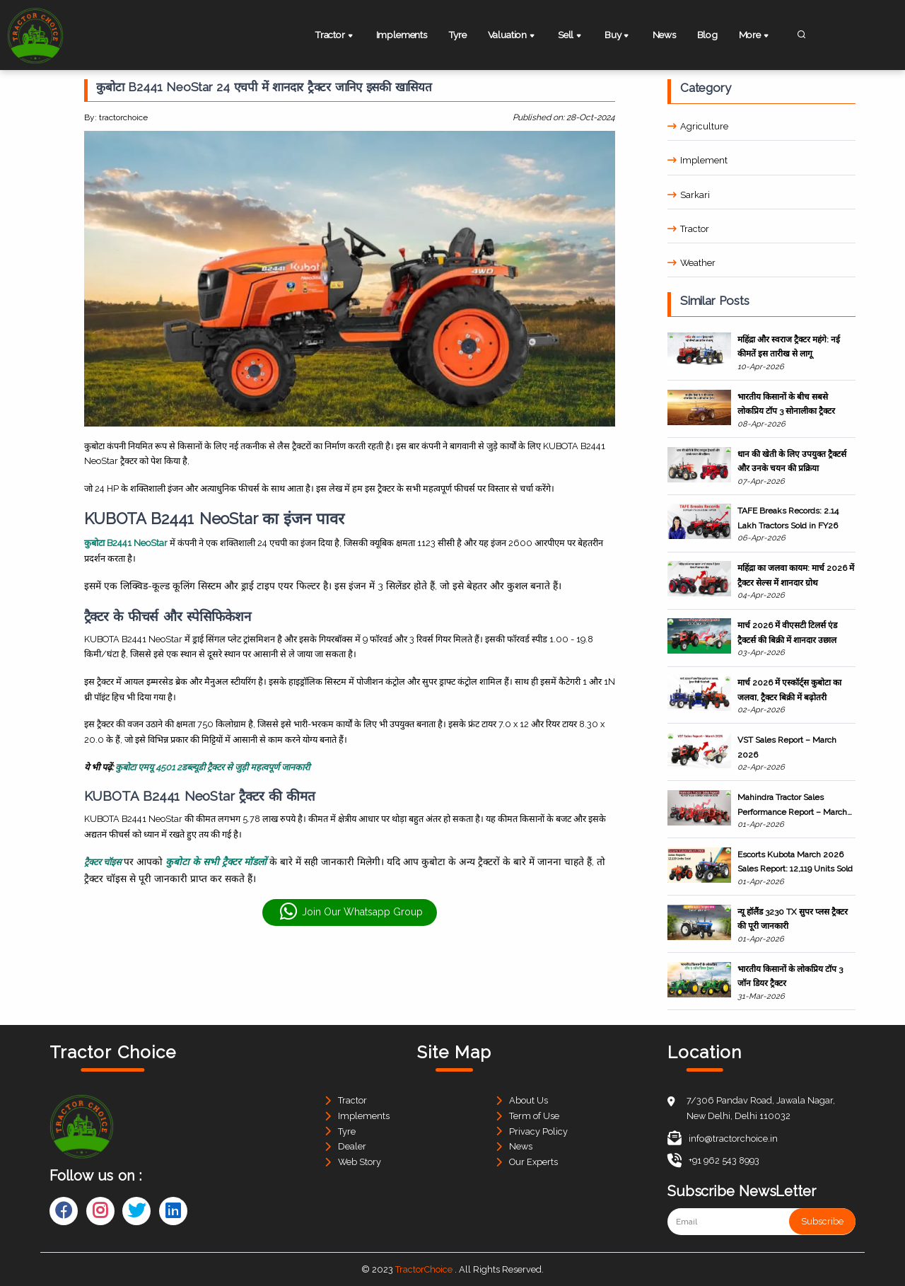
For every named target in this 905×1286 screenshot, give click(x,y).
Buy (618, 36)
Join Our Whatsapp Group (351, 912)
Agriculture (697, 126)
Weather (691, 262)
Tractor (336, 36)
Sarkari (688, 195)
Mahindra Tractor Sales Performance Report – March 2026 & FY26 (792, 805)
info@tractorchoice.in (722, 1138)
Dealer (352, 1146)
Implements (400, 34)
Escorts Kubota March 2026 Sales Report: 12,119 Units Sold (795, 862)
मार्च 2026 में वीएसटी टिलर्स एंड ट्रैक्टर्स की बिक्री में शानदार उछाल (787, 632)
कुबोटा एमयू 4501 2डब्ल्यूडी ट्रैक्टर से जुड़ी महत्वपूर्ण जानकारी (212, 767)
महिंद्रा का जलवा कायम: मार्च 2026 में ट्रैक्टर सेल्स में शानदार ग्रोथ (795, 575)
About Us (528, 1100)
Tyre (459, 34)
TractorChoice (423, 1269)
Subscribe (822, 1221)
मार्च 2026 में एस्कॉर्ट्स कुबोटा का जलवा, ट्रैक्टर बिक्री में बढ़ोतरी (789, 690)
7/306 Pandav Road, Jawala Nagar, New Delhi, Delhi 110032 (761, 1108)
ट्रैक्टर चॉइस (104, 862)
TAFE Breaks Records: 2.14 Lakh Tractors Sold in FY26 (788, 518)
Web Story (359, 1162)
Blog (707, 34)
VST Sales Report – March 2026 (786, 747)
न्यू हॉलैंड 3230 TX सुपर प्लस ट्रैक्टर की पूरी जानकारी (792, 919)
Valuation (515, 36)
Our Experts (533, 1162)
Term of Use (534, 1116)
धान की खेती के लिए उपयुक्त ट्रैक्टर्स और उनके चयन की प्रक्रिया (791, 461)
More (757, 36)
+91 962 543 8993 (713, 1160)
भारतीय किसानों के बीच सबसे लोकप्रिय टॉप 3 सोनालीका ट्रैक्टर (786, 404)
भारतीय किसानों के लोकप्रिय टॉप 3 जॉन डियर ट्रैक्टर (790, 976)
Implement (697, 160)
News (663, 34)
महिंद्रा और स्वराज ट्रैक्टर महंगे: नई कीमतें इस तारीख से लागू (788, 347)
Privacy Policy (538, 1131)
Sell (572, 36)
